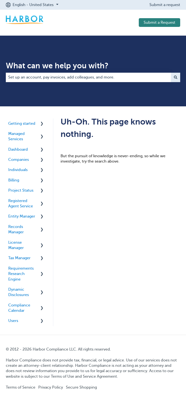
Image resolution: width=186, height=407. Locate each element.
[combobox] (88, 77)
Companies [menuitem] (18, 159)
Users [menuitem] (13, 321)
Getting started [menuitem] (21, 123)
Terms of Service (20, 387)
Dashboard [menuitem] (18, 149)
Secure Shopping (81, 387)
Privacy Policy (50, 387)
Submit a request (164, 5)
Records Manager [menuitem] (16, 229)
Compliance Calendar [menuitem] (19, 308)
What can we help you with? (57, 65)
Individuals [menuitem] (18, 170)
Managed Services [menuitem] (16, 136)
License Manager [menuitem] (16, 245)
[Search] (175, 77)
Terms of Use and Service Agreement (84, 376)
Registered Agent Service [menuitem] (20, 203)
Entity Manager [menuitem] (21, 216)
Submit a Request (159, 22)
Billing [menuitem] (13, 180)
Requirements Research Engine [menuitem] (21, 274)
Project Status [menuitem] (20, 190)
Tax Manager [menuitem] (19, 258)
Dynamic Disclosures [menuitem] (18, 292)
